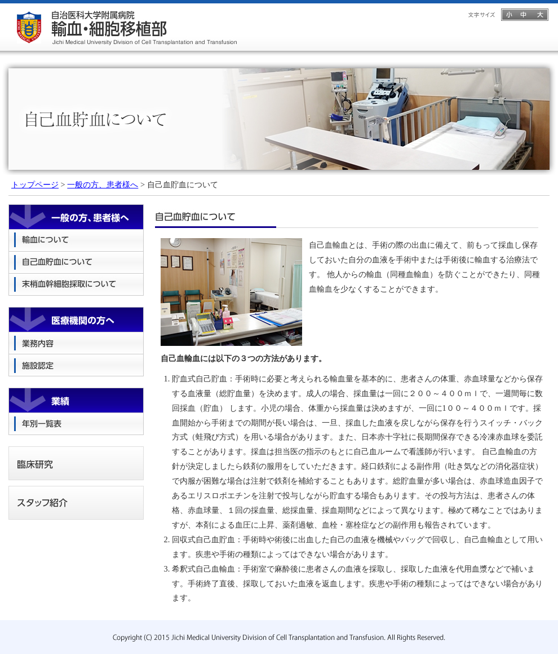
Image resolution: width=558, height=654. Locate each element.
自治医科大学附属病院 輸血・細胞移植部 (126, 25)
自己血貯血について (76, 263)
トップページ (35, 184)
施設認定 (76, 365)
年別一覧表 (76, 424)
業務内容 (76, 343)
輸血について (76, 241)
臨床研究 (76, 463)
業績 (76, 400)
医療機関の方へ (76, 319)
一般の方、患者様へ (102, 184)
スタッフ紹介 (76, 503)
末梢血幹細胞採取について (76, 285)
